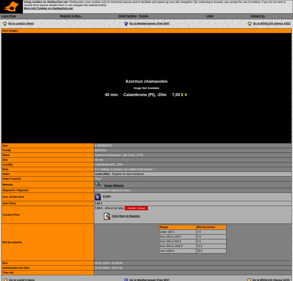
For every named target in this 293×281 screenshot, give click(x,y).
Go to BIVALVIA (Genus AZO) (272, 23)
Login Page (8, 16)
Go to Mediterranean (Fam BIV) (149, 23)
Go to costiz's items (21, 23)
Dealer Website (114, 185)
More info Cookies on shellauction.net (48, 8)
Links (210, 16)
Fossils (143, 16)
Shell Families (128, 16)
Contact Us (257, 16)
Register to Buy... (71, 16)
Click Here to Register (126, 216)
